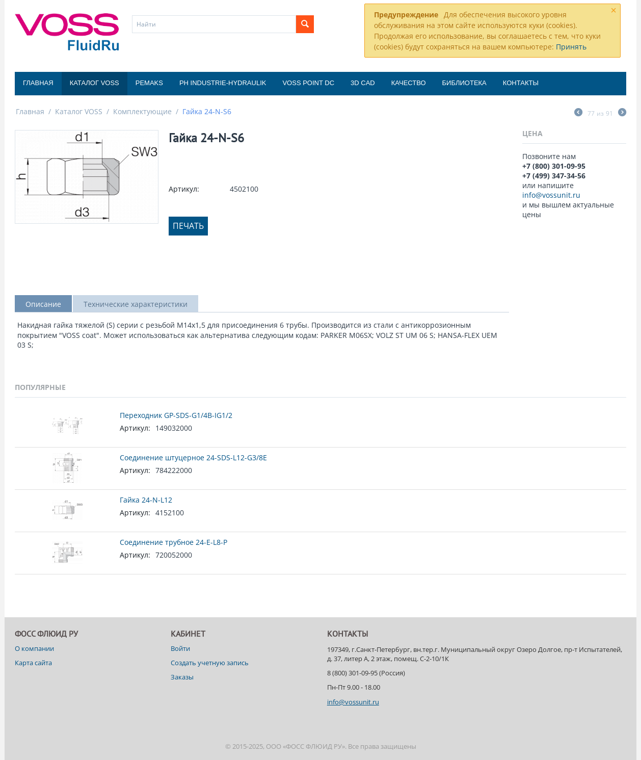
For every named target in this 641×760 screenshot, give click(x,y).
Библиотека (464, 83)
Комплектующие (142, 111)
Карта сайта (33, 662)
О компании (34, 648)
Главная (38, 83)
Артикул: (184, 189)
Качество (408, 83)
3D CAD (363, 83)
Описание (43, 304)
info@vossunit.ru (551, 195)
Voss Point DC (308, 83)
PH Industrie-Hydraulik (222, 83)
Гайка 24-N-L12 (146, 500)
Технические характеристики (136, 304)
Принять (571, 46)
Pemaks (149, 83)
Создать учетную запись (210, 662)
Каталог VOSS (94, 83)
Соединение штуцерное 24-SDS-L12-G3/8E (193, 457)
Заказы (182, 677)
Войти (180, 648)
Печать (188, 225)
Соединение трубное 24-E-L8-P (173, 542)
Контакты (521, 83)
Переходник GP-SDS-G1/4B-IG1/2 (176, 415)
